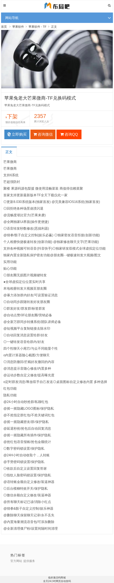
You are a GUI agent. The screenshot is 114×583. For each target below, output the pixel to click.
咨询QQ (69, 134)
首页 (4, 26)
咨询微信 (43, 134)
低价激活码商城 (57, 577)
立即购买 (17, 134)
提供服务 (29, 561)
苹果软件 (18, 26)
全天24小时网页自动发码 (57, 581)
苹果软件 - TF (37, 26)
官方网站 (16, 561)
